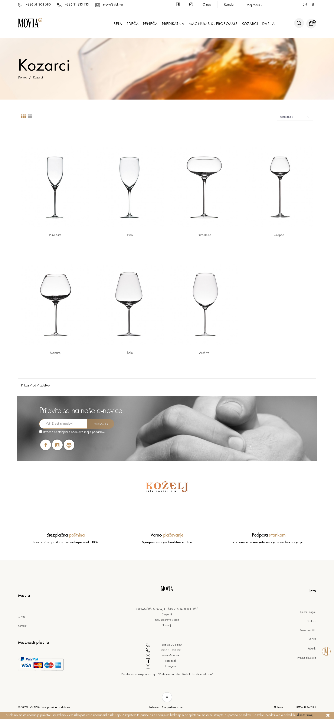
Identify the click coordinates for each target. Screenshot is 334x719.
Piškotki (312, 648)
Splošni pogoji (308, 612)
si (312, 4)
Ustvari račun (306, 707)
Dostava (311, 621)
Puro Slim (55, 235)
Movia (34, 707)
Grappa (279, 235)
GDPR (312, 639)
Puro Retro (204, 235)
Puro (130, 235)
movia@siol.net (109, 4)
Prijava (278, 707)
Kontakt (228, 4)
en (305, 4)
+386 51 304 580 (34, 4)
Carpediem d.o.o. (173, 707)
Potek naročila (308, 630)
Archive (204, 352)
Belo (130, 352)
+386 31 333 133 (73, 4)
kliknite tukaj (304, 715)
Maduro (55, 352)
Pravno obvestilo (306, 658)
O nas (207, 4)
